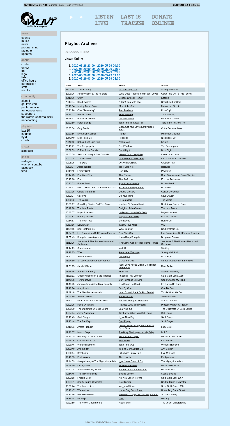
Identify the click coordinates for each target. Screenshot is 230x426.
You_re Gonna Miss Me (131, 348)
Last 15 (25, 130)
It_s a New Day (127, 317)
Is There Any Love (128, 89)
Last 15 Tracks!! (132, 20)
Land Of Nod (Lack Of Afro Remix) (136, 292)
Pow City (123, 171)
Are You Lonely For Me (130, 377)
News (24, 44)
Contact (26, 64)
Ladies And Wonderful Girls (133, 212)
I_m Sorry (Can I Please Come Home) (138, 242)
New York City (126, 233)
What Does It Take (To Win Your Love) (138, 93)
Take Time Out (126, 344)
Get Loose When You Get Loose (135, 313)
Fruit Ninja (194, 5)
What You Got (126, 229)
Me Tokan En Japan (129, 336)
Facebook (27, 167)
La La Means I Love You (131, 158)
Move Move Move (128, 365)
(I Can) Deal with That (130, 102)
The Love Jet (125, 357)
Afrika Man (124, 142)
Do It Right (124, 150)
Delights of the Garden (130, 208)
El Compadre (125, 200)
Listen (24, 77)
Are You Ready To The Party (133, 300)
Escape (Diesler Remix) (131, 98)
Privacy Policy (138, 422)
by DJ (24, 137)
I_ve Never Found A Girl (131, 361)
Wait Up (123, 248)
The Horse (124, 340)
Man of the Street (128, 106)
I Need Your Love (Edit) (131, 154)
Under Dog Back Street (131, 390)
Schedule (27, 150)
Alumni (25, 100)
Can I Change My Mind (130, 280)
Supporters (28, 113)
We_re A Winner (127, 386)
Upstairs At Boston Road (131, 204)
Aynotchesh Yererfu (129, 183)
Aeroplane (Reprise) (129, 252)
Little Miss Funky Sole (130, 353)
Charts (25, 140)
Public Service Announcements (31, 109)
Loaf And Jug (125, 309)
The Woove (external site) (37, 116)
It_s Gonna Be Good (129, 284)
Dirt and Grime (126, 118)
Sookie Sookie (126, 373)
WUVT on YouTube (31, 164)
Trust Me (123, 271)
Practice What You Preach (132, 304)
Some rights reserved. (122, 422)
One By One (125, 288)
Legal (24, 74)
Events (25, 37)
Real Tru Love (126, 146)
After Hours (125, 402)
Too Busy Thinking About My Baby (136, 332)
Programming (29, 47)
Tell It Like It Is (126, 166)
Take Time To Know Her (131, 122)
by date (26, 133)
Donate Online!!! (163, 20)
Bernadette (124, 220)
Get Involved (29, 104)
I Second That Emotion (130, 275)
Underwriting (29, 120)
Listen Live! (104, 20)
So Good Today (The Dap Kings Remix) (139, 394)
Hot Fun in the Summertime (133, 369)
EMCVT (25, 67)
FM (23, 70)
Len (66, 52)
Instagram (27, 161)
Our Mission (28, 83)
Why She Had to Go (129, 216)
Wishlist (26, 90)
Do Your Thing (126, 195)
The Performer (126, 179)
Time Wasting (126, 114)
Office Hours (28, 80)
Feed (24, 170)
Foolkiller (123, 137)
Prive (121, 398)
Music (25, 40)
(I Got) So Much (127, 260)
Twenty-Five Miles (128, 224)
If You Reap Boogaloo (130, 237)
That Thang (125, 175)
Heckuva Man (126, 296)
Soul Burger (125, 382)
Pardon (122, 133)
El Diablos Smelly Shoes (131, 187)
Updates (26, 53)
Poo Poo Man (126, 110)
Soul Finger (125, 321)
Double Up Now (127, 191)
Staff (24, 87)
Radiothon (27, 50)
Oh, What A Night (128, 162)
